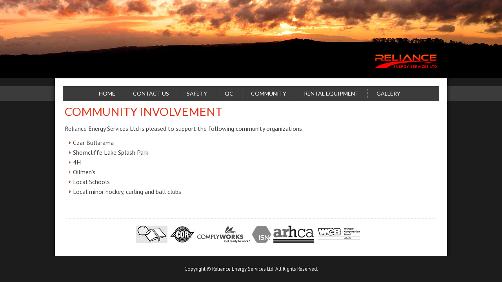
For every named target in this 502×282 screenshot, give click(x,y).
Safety (197, 93)
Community (268, 93)
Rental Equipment (331, 93)
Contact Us (151, 93)
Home (107, 93)
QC (229, 93)
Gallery (388, 93)
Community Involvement (143, 111)
